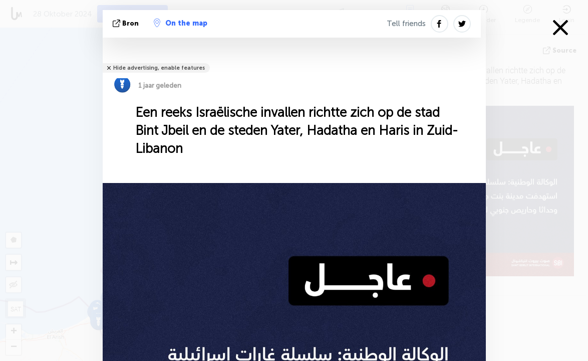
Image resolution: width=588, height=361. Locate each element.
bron (127, 23)
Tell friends (406, 23)
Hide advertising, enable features (159, 68)
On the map (180, 23)
